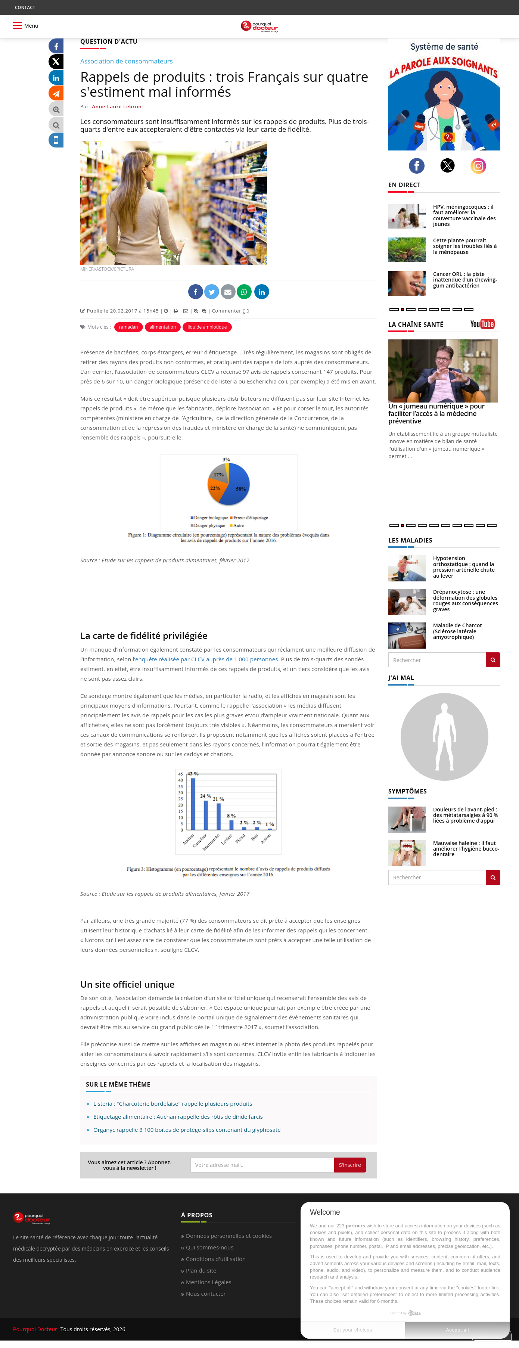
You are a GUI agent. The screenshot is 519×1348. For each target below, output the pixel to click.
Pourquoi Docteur (36, 1329)
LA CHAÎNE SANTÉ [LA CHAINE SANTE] (416, 324)
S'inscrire (350, 1164)
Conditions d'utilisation (216, 1258)
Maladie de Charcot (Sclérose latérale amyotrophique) (457, 631)
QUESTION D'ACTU (108, 41)
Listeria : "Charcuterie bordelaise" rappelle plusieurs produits (172, 1103)
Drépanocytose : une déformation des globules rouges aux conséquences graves (465, 600)
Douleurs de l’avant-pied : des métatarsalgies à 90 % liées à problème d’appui (465, 815)
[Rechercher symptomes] (493, 877)
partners (355, 1226)
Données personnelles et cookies (229, 1235)
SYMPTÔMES (407, 791)
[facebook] (419, 166)
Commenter (230, 310)
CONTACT (25, 7)
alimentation (163, 327)
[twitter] (450, 165)
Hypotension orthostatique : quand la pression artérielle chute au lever (464, 567)
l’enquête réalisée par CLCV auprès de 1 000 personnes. (206, 659)
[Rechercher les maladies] (493, 659)
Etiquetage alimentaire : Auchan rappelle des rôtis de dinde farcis (178, 1116)
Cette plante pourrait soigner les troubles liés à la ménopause (465, 246)
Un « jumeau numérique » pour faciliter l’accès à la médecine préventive (436, 413)
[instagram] (480, 166)
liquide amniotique (207, 327)
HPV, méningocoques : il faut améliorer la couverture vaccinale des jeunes (464, 215)
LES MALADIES (410, 540)
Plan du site (201, 1270)
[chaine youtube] (485, 327)
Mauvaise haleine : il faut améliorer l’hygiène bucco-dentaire (466, 848)
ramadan (128, 327)
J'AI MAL (401, 678)
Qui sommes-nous (209, 1247)
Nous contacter (206, 1293)
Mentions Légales (208, 1282)
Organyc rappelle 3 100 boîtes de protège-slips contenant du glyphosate (187, 1129)
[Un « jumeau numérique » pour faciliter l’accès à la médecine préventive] (444, 371)
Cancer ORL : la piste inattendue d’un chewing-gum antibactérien (465, 279)
